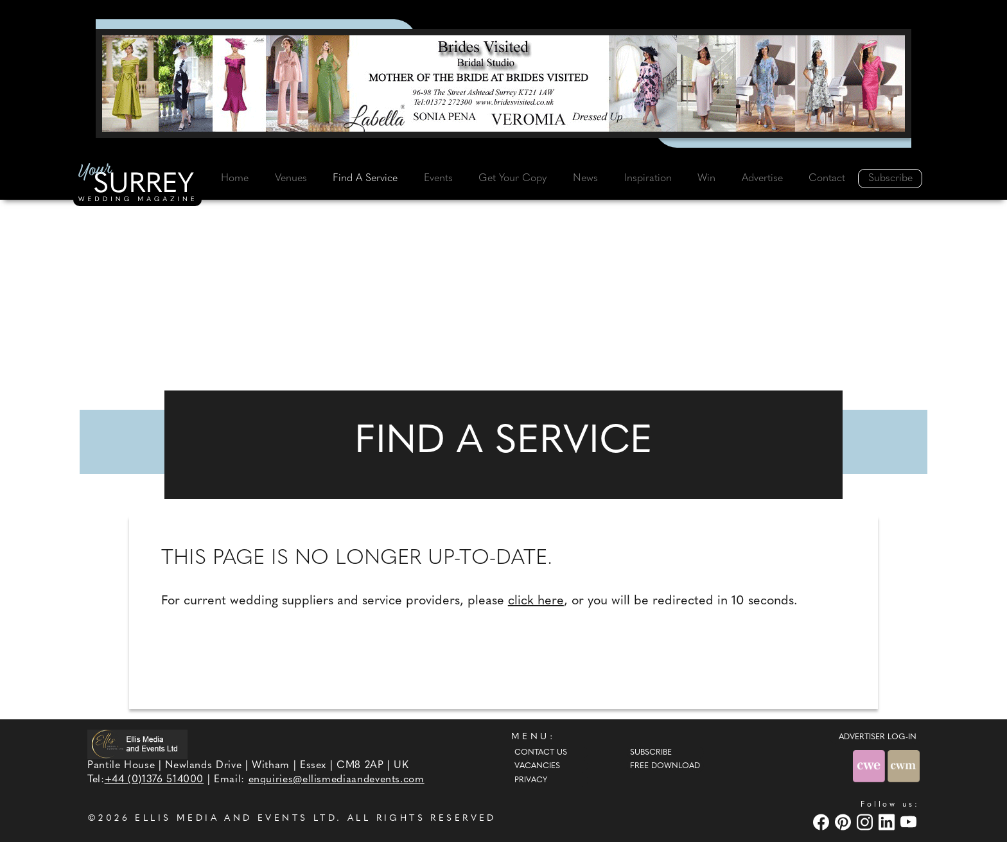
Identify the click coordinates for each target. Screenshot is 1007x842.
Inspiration (648, 178)
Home (235, 178)
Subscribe (890, 178)
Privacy (530, 780)
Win (706, 178)
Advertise (762, 178)
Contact (827, 178)
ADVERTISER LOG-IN (877, 737)
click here (536, 601)
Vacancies (537, 766)
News (585, 178)
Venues (291, 178)
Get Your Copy (512, 178)
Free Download (665, 766)
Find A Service (365, 178)
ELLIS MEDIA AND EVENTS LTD (236, 818)
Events (438, 178)
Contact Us (540, 753)
